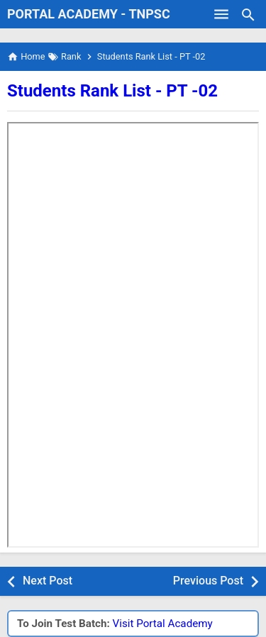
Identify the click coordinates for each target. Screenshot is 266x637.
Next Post (47, 580)
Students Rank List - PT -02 (112, 91)
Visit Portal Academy (163, 623)
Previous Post (208, 580)
